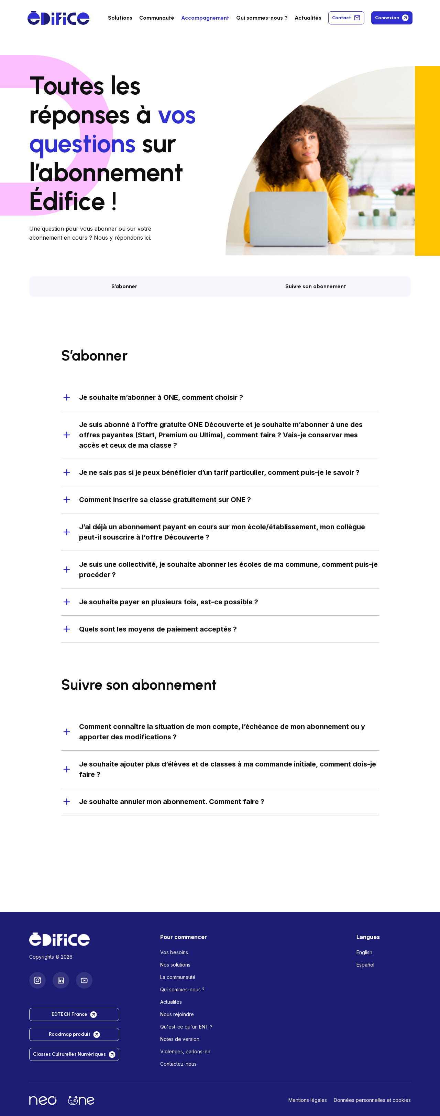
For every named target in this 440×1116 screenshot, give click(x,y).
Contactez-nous (178, 1064)
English (364, 952)
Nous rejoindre (177, 1014)
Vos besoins (174, 952)
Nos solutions (175, 965)
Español (365, 965)
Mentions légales (307, 1100)
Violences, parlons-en (185, 1051)
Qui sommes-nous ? (182, 989)
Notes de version (179, 1039)
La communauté (178, 977)
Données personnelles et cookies (372, 1100)
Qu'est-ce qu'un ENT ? (186, 1027)
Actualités (308, 17)
